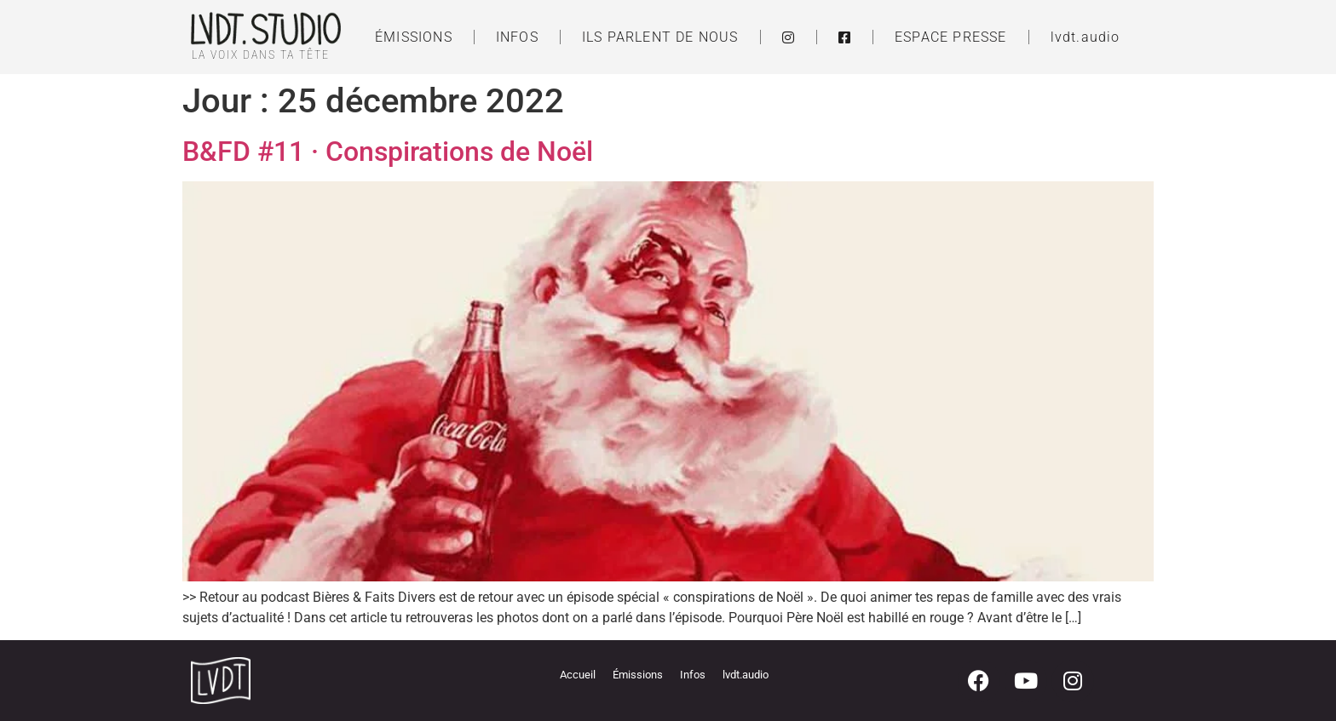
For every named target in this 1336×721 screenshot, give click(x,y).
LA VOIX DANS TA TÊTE (261, 55)
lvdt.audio (1085, 37)
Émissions (638, 674)
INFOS (517, 37)
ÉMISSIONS (413, 37)
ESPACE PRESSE (951, 37)
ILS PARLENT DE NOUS (660, 37)
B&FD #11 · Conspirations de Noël (387, 151)
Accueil (578, 674)
